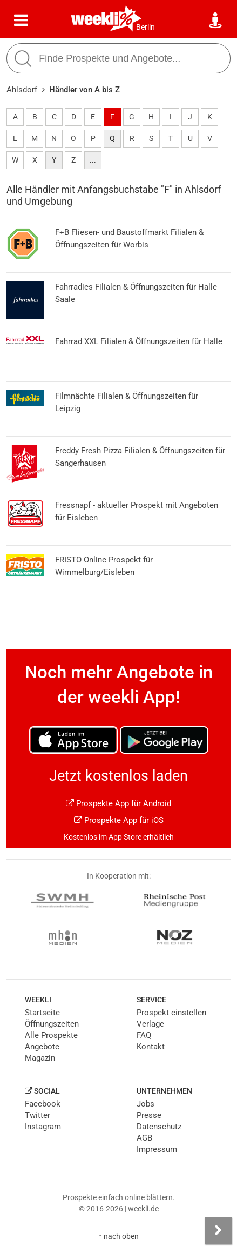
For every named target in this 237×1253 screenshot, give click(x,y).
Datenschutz (159, 1126)
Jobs (145, 1104)
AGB (144, 1138)
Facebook (42, 1104)
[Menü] (21, 20)
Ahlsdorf (21, 90)
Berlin (145, 27)
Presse (149, 1115)
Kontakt (151, 1046)
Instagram (43, 1126)
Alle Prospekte (51, 1035)
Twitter (37, 1115)
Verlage (150, 1024)
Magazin (40, 1058)
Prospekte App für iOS (119, 820)
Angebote (42, 1046)
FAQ (144, 1035)
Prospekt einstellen (171, 1012)
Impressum (157, 1149)
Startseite (42, 1012)
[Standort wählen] (216, 20)
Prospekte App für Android (118, 803)
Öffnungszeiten (52, 1024)
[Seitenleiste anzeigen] (218, 1230)
